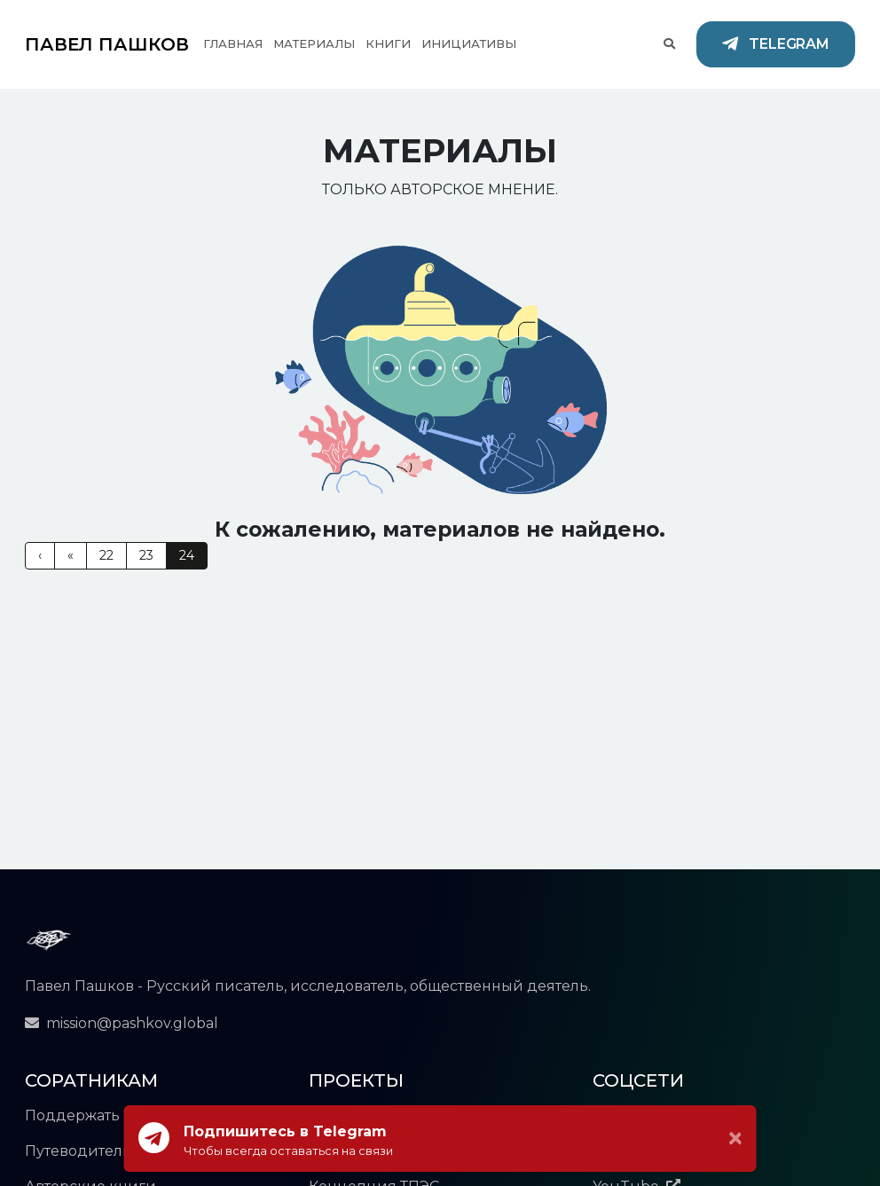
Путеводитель (78, 1151)
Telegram (775, 44)
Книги (388, 43)
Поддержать (72, 1115)
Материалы (314, 43)
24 (186, 555)
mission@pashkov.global (121, 1023)
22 (106, 555)
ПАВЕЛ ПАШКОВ (107, 44)
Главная (233, 43)
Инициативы (468, 43)
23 (146, 555)
